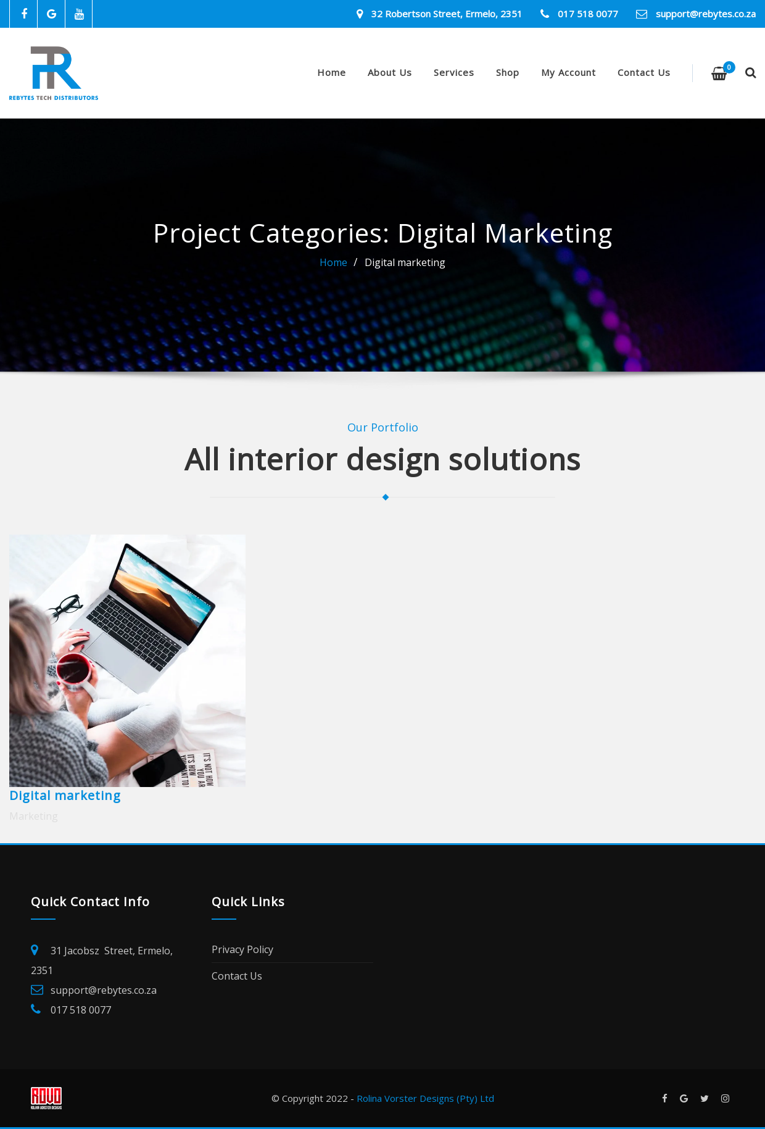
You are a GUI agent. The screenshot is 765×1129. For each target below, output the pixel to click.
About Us (390, 72)
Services (454, 72)
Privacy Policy (242, 949)
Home (331, 72)
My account (568, 72)
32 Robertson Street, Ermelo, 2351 (447, 13)
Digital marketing (405, 262)
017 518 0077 (588, 13)
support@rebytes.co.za (706, 13)
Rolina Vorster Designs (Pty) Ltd (425, 1098)
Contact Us (644, 72)
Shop (507, 72)
